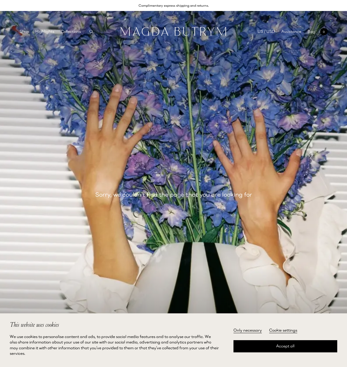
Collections (71, 31)
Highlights (44, 31)
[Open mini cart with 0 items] (317, 31)
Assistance (291, 31)
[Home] (173, 31)
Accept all (285, 346)
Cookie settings (283, 330)
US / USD (266, 31)
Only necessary (247, 330)
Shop (24, 31)
